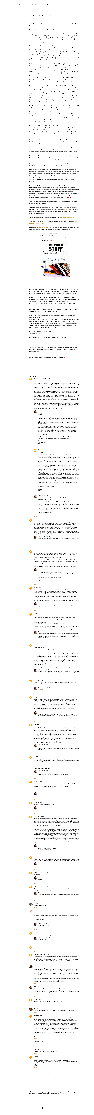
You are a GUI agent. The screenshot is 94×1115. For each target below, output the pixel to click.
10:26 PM (48, 744)
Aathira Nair (37, 816)
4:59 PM (39, 965)
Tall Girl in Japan (38, 857)
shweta (35, 932)
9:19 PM (47, 410)
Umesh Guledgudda (39, 872)
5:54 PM (41, 519)
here (33, 72)
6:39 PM (46, 886)
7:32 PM (39, 903)
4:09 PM (42, 816)
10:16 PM (48, 631)
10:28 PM (48, 770)
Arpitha (40, 450)
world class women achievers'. (57, 24)
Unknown (36, 551)
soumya (36, 781)
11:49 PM (39, 697)
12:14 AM (39, 986)
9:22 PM (47, 568)
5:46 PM (48, 378)
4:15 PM (44, 857)
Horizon (36, 999)
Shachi (35, 986)
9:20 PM (48, 536)
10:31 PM (40, 645)
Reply (35, 516)
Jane (35, 1008)
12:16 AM (41, 724)
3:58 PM (38, 1056)
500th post (67, 209)
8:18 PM (41, 551)
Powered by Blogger (47, 1108)
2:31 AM (40, 999)
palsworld (36, 587)
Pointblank (36, 724)
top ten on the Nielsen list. (67, 217)
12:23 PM (42, 1041)
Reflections (37, 910)
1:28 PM (47, 495)
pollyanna (36, 519)
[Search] (78, 4)
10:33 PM (48, 892)
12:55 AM (44, 756)
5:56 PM (46, 872)
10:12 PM (48, 602)
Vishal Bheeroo (37, 757)
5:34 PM (40, 1015)
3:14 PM (41, 802)
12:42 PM (47, 954)
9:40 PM (41, 587)
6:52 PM (38, 1008)
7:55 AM (40, 781)
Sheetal (36, 1015)
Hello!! (35, 966)
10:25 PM (48, 712)
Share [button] (14, 13)
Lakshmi (36, 645)
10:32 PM (48, 877)
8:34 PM (42, 910)
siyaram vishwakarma (39, 954)
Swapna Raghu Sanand (40, 378)
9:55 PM (39, 613)
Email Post (35, 370)
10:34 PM (48, 923)
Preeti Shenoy (41, 411)
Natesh (35, 947)
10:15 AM (44, 450)
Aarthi (35, 903)
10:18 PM (48, 669)
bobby (35, 697)
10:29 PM (48, 806)
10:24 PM (48, 687)
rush (35, 1056)
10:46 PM (41, 680)
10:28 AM (40, 946)
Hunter (35, 613)
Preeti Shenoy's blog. (33, 4)
